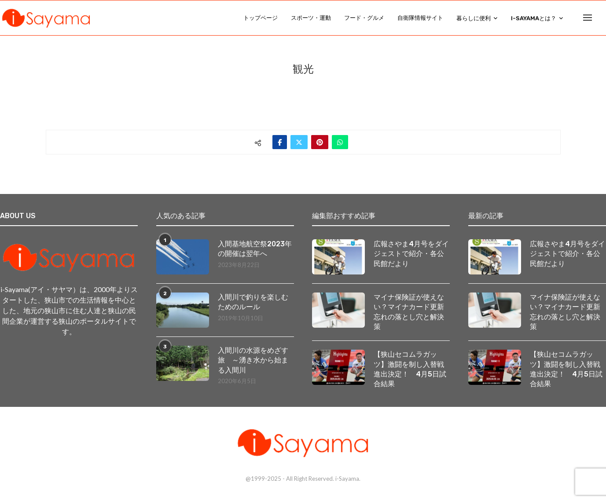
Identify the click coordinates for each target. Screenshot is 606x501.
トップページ (260, 18)
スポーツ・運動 (311, 18)
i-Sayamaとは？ (533, 18)
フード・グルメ (364, 18)
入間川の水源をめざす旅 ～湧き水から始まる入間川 (253, 361)
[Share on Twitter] (299, 142)
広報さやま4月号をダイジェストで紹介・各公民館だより (411, 254)
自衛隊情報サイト (420, 18)
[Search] (601, 18)
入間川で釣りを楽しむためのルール (253, 302)
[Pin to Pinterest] (319, 142)
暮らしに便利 (473, 18)
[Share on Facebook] (279, 142)
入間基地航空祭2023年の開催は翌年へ (255, 249)
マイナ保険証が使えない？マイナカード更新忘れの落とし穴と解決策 (409, 312)
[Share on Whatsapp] (340, 142)
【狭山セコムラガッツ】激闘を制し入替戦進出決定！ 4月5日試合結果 (410, 370)
